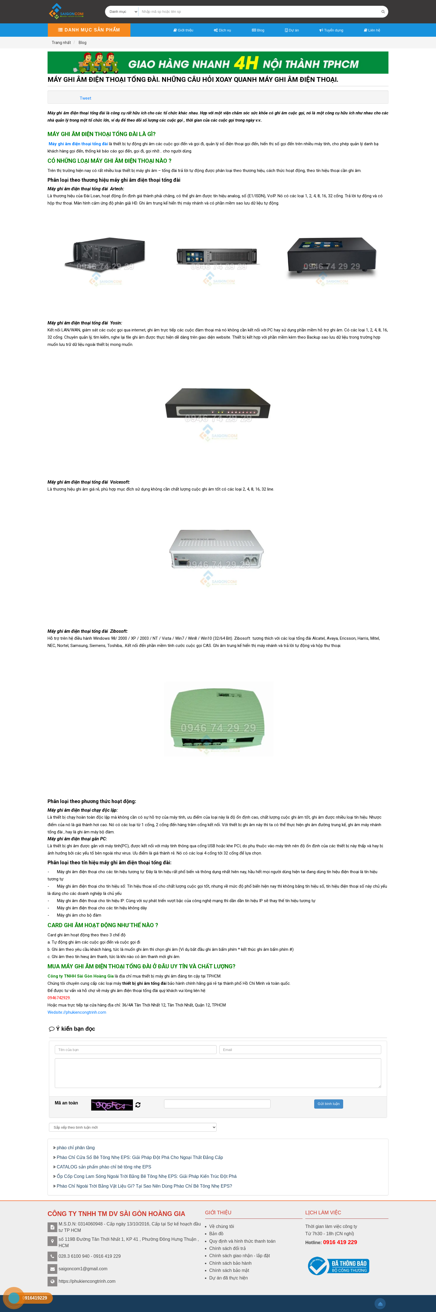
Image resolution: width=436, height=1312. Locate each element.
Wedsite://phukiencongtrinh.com (77, 1012)
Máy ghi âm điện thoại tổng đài (78, 143)
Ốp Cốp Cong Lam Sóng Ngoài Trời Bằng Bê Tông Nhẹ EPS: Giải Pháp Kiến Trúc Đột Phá (147, 1176)
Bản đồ (216, 1233)
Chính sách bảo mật (229, 1270)
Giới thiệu (183, 30)
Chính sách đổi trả (227, 1248)
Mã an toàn (66, 1103)
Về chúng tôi (221, 1226)
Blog (258, 30)
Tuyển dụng (331, 30)
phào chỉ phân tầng (76, 1147)
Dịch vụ (222, 30)
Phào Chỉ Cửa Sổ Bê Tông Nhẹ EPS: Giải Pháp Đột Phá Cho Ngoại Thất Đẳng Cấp (140, 1157)
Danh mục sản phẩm (89, 30)
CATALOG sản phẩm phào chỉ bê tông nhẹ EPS (104, 1167)
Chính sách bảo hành (230, 1263)
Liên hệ (372, 30)
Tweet (85, 98)
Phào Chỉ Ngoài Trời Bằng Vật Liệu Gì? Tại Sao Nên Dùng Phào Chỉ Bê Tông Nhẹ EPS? (144, 1186)
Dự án (292, 30)
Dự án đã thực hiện (228, 1278)
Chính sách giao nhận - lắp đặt (239, 1255)
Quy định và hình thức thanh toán (242, 1241)
